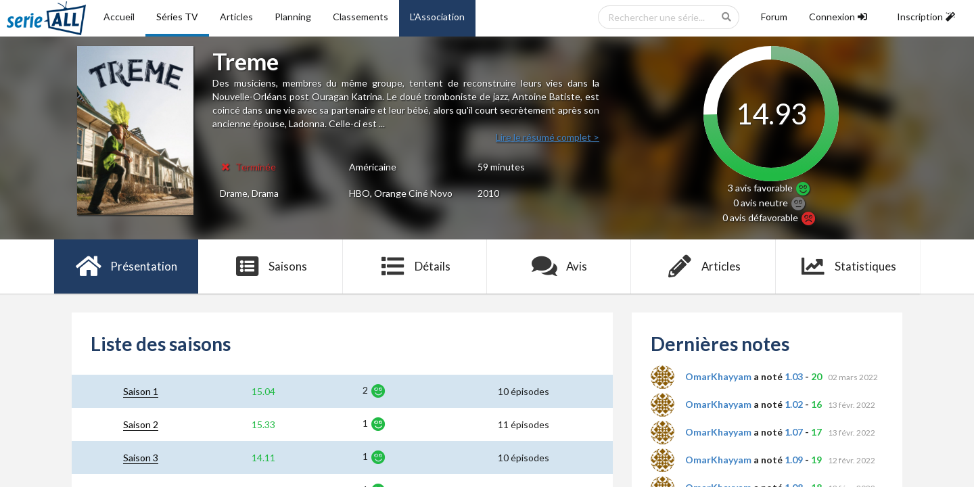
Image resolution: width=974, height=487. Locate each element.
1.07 (794, 432)
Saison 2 (140, 424)
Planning (293, 16)
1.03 (794, 376)
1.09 (794, 459)
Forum (774, 16)
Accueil (119, 16)
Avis (559, 266)
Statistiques (847, 266)
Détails (414, 266)
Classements (360, 16)
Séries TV (177, 16)
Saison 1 (140, 391)
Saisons (271, 266)
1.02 (794, 404)
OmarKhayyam (718, 376)
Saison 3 (140, 457)
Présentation (126, 266)
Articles (236, 16)
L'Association (437, 16)
